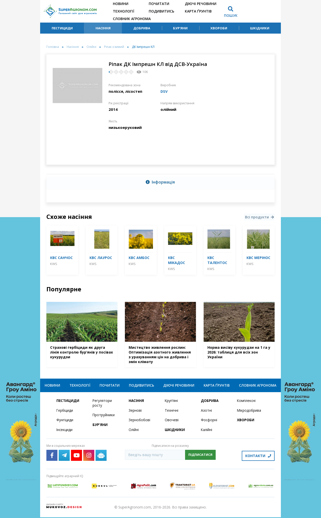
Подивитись (161, 11)
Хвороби (218, 28)
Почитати (159, 3)
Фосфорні (209, 421)
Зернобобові (140, 421)
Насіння (103, 28)
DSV (164, 91)
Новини (120, 3)
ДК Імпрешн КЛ (143, 47)
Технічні (171, 412)
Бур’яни (180, 28)
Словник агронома (132, 18)
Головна (52, 47)
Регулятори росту (102, 404)
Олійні (91, 47)
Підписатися (200, 456)
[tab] (160, 182)
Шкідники (259, 28)
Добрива (141, 28)
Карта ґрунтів (198, 11)
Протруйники (104, 416)
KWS (53, 264)
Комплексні (246, 402)
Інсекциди (64, 431)
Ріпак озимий (114, 47)
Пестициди (62, 28)
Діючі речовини (200, 3)
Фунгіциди (64, 421)
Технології (123, 11)
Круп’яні (171, 402)
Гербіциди (64, 412)
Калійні (207, 431)
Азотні (206, 412)
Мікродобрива (249, 412)
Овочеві (172, 421)
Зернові (135, 412)
